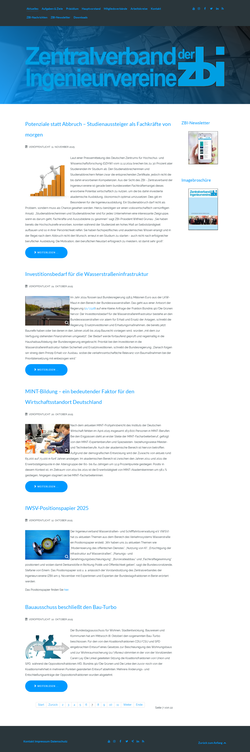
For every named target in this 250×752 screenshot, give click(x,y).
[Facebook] (205, 8)
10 (110, 697)
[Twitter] (212, 8)
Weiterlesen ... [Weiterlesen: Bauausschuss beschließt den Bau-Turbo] (46, 678)
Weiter (127, 697)
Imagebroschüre (196, 172)
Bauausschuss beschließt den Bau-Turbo (70, 600)
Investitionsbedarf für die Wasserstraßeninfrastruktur (86, 266)
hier (66, 582)
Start (41, 697)
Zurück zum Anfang (212, 735)
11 (117, 697)
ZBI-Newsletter (195, 115)
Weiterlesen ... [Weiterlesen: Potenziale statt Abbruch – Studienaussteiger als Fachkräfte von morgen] (46, 245)
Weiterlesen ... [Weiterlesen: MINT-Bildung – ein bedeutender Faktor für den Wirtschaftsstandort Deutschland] (46, 479)
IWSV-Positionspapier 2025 (57, 501)
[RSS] (222, 8)
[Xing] (133, 734)
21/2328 (90, 301)
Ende (139, 697)
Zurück (53, 697)
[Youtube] (194, 8)
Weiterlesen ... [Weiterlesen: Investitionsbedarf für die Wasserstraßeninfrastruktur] (46, 362)
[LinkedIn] (217, 8)
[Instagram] (199, 8)
